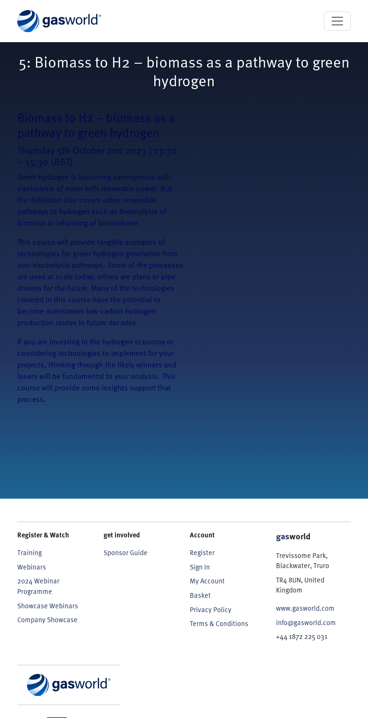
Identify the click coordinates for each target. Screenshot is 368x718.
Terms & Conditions (219, 623)
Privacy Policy (210, 609)
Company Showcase (47, 620)
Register (202, 552)
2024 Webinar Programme (38, 586)
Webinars (31, 567)
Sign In (200, 567)
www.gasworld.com (305, 608)
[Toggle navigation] (337, 21)
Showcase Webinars (47, 606)
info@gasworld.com (306, 622)
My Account (207, 581)
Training (29, 552)
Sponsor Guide (126, 552)
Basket (200, 595)
